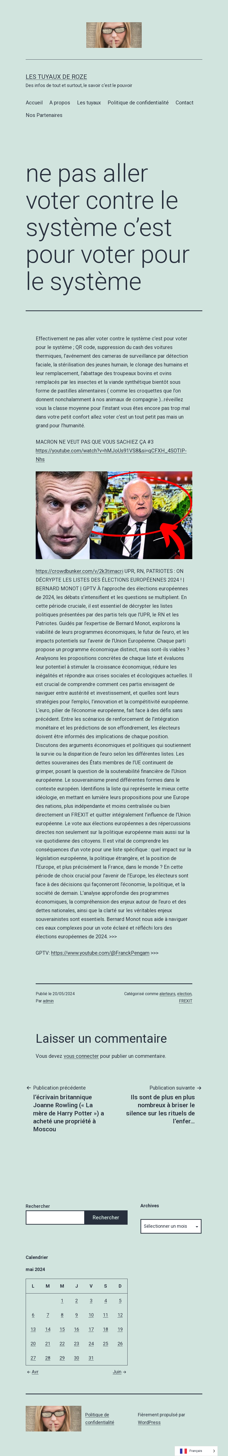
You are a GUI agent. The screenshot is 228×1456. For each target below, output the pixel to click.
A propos (59, 103)
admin (48, 1000)
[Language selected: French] (196, 1451)
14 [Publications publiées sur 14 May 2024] (47, 1329)
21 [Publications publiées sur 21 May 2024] (47, 1343)
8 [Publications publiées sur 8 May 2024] (62, 1315)
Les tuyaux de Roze (56, 76)
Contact (185, 103)
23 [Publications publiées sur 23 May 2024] (76, 1343)
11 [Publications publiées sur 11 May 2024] (105, 1315)
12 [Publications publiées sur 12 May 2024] (120, 1315)
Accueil (34, 103)
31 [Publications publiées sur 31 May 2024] (91, 1358)
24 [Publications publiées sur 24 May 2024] (91, 1343)
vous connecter (81, 1056)
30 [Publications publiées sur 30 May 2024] (76, 1358)
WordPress (149, 1422)
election (184, 993)
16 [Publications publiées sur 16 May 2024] (76, 1329)
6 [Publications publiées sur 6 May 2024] (33, 1315)
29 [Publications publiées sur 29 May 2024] (62, 1358)
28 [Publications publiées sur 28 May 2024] (47, 1358)
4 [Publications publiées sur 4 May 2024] (105, 1300)
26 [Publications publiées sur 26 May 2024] (120, 1343)
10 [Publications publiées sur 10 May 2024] (91, 1315)
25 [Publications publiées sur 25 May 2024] (105, 1343)
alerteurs (167, 993)
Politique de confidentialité (138, 103)
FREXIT (185, 1000)
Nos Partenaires (44, 115)
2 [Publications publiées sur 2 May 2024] (76, 1300)
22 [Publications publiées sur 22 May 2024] (62, 1343)
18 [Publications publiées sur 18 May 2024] (105, 1329)
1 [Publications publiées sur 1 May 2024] (62, 1300)
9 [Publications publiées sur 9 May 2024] (76, 1315)
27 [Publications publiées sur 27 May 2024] (33, 1358)
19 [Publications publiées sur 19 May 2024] (120, 1329)
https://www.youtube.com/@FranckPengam (100, 953)
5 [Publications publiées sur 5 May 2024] (120, 1300)
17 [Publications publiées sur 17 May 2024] (91, 1329)
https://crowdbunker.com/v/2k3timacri (79, 571)
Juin (120, 1371)
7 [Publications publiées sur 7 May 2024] (47, 1315)
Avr (32, 1371)
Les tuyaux (89, 103)
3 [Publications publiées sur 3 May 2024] (91, 1300)
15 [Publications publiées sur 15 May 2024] (62, 1329)
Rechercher (38, 1206)
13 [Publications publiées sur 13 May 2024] (33, 1329)
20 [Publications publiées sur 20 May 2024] (33, 1343)
